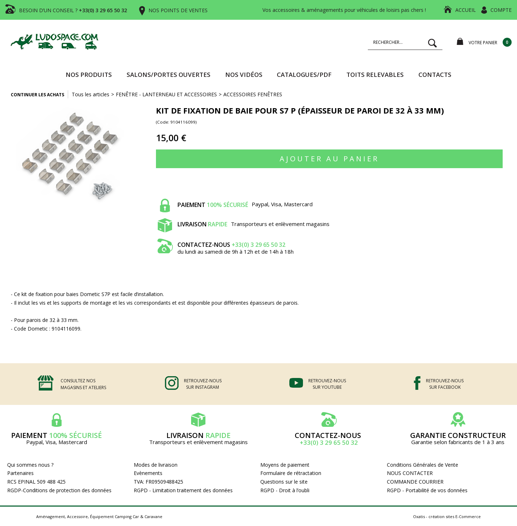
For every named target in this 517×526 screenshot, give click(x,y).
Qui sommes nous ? (30, 464)
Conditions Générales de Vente (422, 464)
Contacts (434, 74)
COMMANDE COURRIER (415, 481)
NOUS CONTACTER (410, 473)
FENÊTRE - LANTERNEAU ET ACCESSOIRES (166, 94)
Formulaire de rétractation (290, 473)
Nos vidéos (243, 74)
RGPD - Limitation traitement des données (183, 490)
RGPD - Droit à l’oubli (284, 490)
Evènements (148, 473)
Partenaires (20, 473)
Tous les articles (90, 94)
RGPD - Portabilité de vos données (427, 490)
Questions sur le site (284, 481)
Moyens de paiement (284, 464)
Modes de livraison (155, 464)
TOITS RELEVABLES (375, 74)
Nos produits (89, 74)
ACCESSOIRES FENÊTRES (252, 94)
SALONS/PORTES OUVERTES (168, 74)
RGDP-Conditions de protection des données (59, 490)
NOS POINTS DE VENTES (178, 10)
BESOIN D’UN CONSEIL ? (73, 10)
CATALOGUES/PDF (304, 74)
